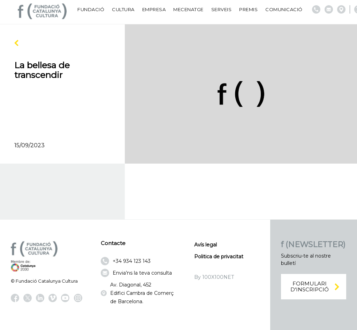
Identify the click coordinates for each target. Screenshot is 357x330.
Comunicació (284, 9)
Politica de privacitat (218, 256)
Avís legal (205, 245)
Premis (248, 9)
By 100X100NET (214, 277)
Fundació (90, 9)
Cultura (123, 9)
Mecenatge (188, 9)
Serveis (221, 9)
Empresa (154, 9)
